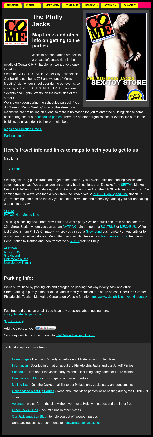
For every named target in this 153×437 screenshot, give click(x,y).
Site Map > (110, 5)
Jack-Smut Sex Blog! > (130, 6)
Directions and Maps (26, 378)
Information (20, 365)
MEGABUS (128, 226)
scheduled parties (49, 117)
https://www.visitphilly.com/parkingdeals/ (118, 296)
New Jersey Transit (114, 236)
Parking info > (14, 135)
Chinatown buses (16, 259)
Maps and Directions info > (23, 129)
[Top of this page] (14, 321)
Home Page (20, 359)
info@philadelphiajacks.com (24, 314)
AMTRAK (69, 226)
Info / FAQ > (91, 5)
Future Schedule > (33, 6)
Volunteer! (19, 403)
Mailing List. (20, 384)
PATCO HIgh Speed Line (110, 194)
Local (16, 169)
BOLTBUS (108, 226)
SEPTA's (127, 184)
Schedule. (19, 372)
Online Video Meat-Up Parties (33, 391)
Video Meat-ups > (52, 6)
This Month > (13, 6)
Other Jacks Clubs (25, 410)
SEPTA (9, 211)
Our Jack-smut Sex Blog (29, 416)
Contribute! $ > (72, 6)
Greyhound (94, 231)
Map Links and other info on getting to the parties (56, 40)
